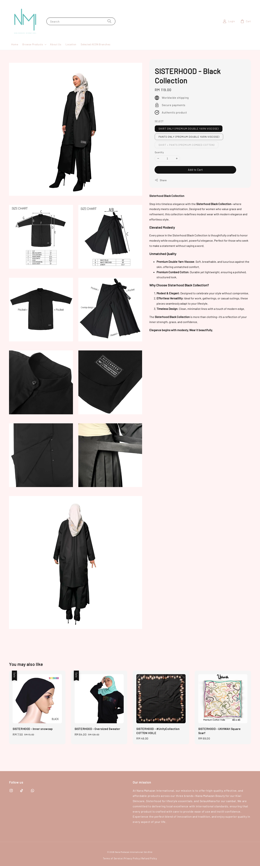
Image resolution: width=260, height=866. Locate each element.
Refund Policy (149, 858)
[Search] (109, 21)
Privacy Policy (132, 858)
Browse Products (32, 44)
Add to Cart (195, 169)
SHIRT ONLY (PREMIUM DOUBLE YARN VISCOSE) (189, 128)
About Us (55, 44)
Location (71, 44)
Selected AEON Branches (95, 44)
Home (14, 44)
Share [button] (161, 180)
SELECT (159, 121)
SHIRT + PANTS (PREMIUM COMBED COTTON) (186, 144)
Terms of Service (112, 858)
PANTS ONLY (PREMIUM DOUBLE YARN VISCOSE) (189, 136)
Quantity (159, 152)
